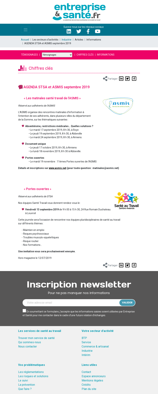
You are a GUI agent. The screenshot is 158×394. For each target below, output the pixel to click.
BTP (84, 338)
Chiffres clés (85, 54)
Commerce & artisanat (95, 346)
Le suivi (23, 380)
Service (86, 342)
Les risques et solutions (33, 376)
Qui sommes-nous (29, 342)
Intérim (86, 355)
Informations (105, 54)
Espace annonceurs (94, 376)
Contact (86, 372)
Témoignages (29, 54)
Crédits (86, 384)
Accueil (25, 39)
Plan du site (89, 389)
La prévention (26, 384)
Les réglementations (31, 372)
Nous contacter (27, 346)
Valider (127, 302)
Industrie (66, 39)
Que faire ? (25, 389)
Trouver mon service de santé (36, 338)
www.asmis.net (57, 168)
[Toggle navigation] (25, 30)
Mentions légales (92, 380)
